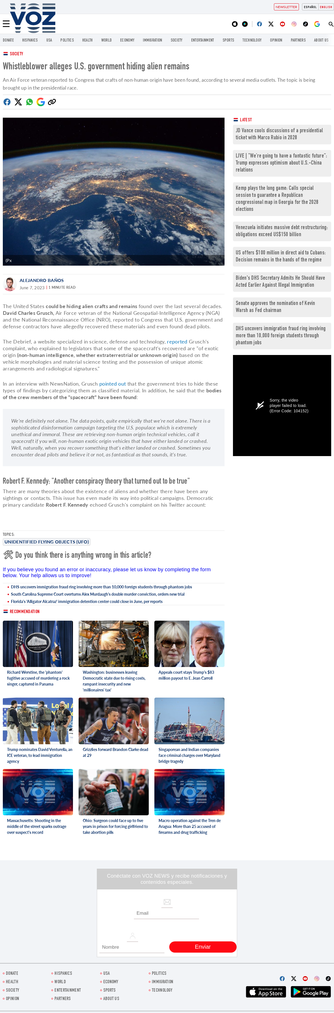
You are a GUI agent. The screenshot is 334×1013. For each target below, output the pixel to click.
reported (177, 341)
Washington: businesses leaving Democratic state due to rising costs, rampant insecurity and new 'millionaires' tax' (114, 681)
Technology (252, 40)
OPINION (276, 40)
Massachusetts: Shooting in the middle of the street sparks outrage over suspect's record (36, 826)
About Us (321, 40)
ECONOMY (127, 40)
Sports (228, 40)
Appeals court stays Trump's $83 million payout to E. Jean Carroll (186, 675)
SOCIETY (177, 40)
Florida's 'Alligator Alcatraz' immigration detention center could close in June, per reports (87, 601)
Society (16, 54)
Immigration (152, 40)
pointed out (112, 384)
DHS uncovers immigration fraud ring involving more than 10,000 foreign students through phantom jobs (101, 586)
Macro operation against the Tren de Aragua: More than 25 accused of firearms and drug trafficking (190, 826)
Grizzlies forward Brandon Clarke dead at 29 (115, 752)
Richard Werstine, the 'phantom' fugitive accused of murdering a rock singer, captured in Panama (38, 678)
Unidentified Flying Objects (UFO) (46, 541)
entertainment (202, 40)
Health (87, 40)
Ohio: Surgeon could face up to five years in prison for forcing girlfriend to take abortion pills (115, 826)
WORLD (106, 40)
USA (49, 40)
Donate (8, 40)
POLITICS (67, 40)
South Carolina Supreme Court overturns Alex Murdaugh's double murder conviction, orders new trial (97, 594)
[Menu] (6, 23)
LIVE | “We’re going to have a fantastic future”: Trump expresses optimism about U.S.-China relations (281, 163)
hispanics (30, 40)
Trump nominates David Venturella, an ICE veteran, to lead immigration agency (39, 755)
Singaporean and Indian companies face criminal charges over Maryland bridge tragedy (189, 755)
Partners (298, 40)
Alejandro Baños (42, 280)
